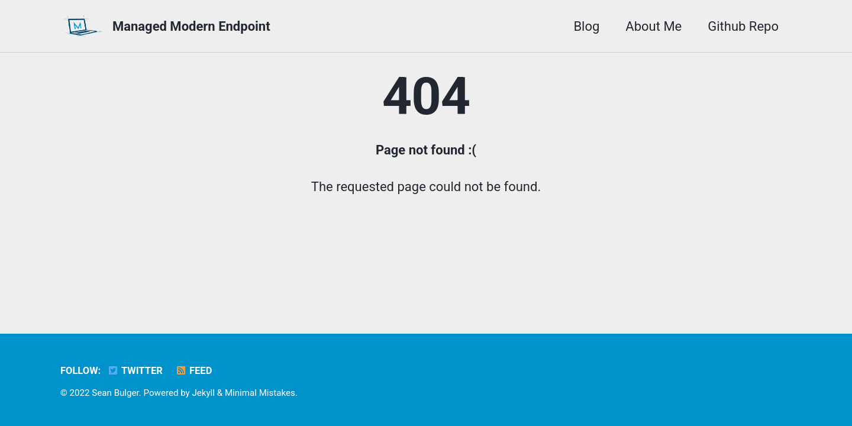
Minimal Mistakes (260, 393)
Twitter (135, 370)
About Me (653, 26)
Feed (193, 370)
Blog (586, 26)
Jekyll (203, 393)
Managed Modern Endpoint (191, 26)
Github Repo (743, 26)
